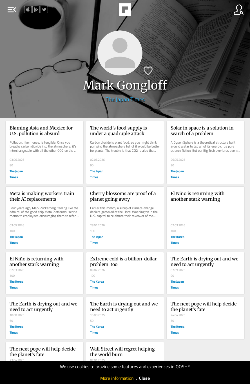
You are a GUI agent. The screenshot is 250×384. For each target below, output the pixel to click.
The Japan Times (125, 99)
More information (117, 378)
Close (144, 378)
